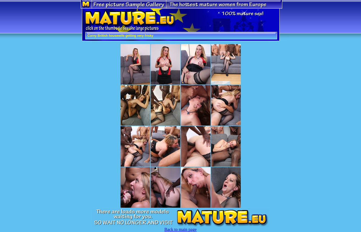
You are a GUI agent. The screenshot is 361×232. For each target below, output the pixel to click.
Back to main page (180, 229)
